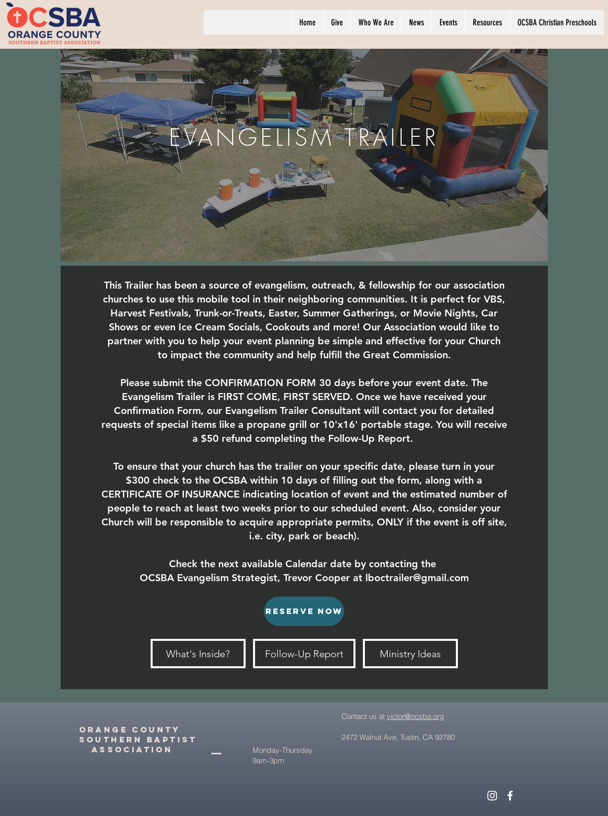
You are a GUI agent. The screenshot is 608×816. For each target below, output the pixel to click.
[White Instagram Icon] (492, 795)
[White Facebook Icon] (510, 795)
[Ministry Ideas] (410, 653)
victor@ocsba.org (415, 716)
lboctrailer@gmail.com (417, 578)
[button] (375, 22)
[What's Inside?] (198, 653)
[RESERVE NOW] (304, 611)
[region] (304, 150)
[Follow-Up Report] (304, 653)
